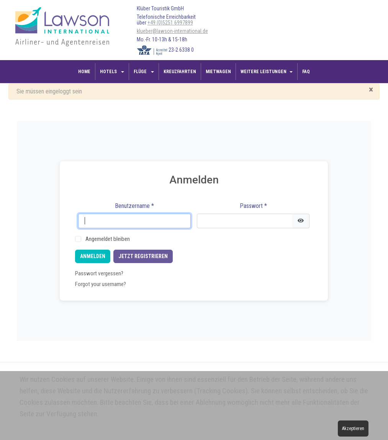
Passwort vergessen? (99, 273)
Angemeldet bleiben (107, 239)
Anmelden (92, 256)
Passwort (253, 205)
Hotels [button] (109, 71)
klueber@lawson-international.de (172, 31)
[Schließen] (371, 89)
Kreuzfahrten (180, 71)
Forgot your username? (100, 284)
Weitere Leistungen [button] (263, 71)
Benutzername (134, 205)
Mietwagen (218, 71)
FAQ (306, 71)
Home (84, 71)
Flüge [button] (141, 71)
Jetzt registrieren (143, 256)
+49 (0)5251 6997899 (170, 23)
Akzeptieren (353, 428)
